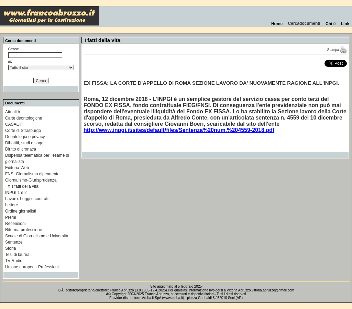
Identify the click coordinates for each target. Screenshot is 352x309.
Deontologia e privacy (25, 136)
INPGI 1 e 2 (16, 192)
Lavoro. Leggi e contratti (27, 198)
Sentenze (14, 242)
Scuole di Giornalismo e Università (36, 236)
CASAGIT (14, 124)
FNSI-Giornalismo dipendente (32, 174)
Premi (10, 217)
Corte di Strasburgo (23, 130)
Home (277, 23)
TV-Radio (13, 260)
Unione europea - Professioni (31, 267)
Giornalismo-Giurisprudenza (30, 180)
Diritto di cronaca (20, 149)
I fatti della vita (25, 186)
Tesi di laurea (17, 254)
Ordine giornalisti (20, 211)
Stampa (337, 50)
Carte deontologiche (23, 118)
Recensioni (15, 223)
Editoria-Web (17, 167)
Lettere (11, 205)
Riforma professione (23, 229)
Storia (10, 248)
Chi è (330, 23)
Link (345, 23)
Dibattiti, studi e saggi (24, 143)
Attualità (12, 112)
